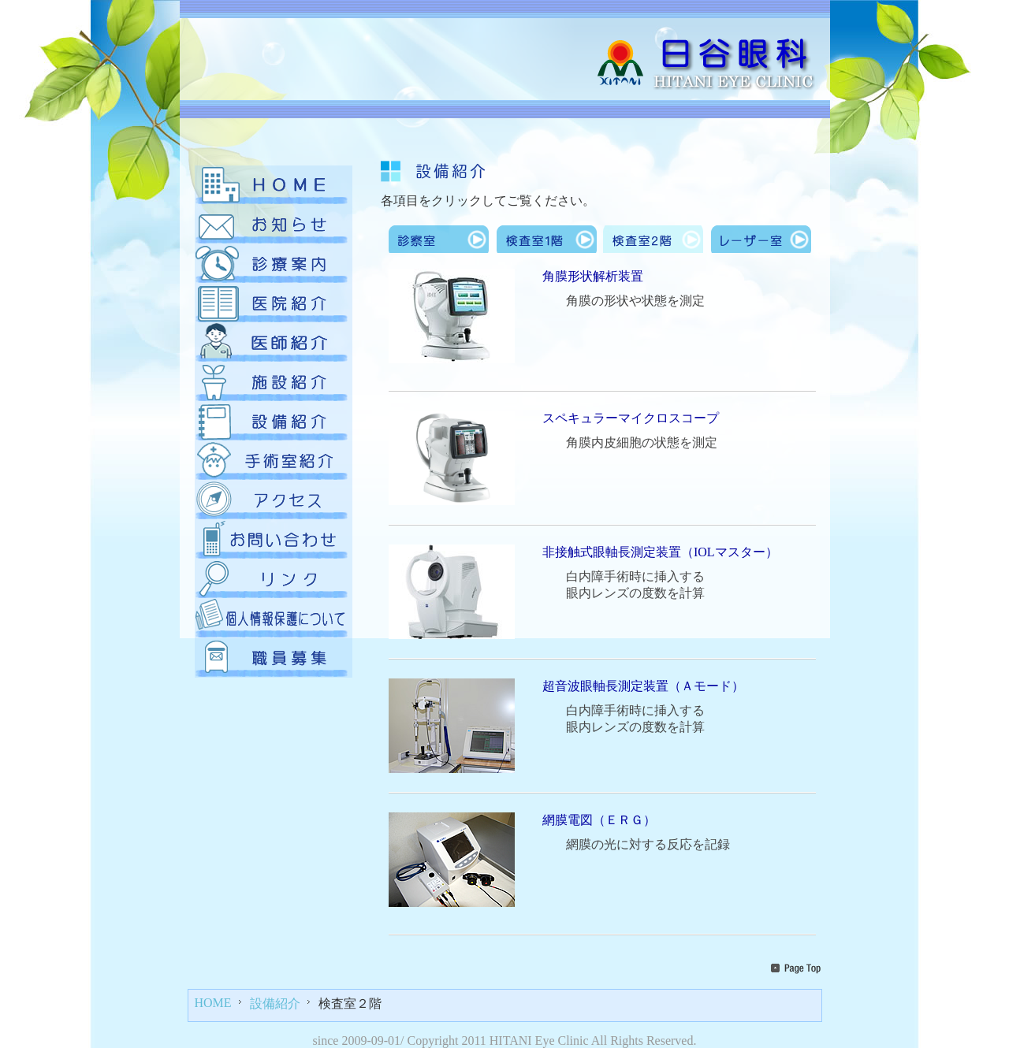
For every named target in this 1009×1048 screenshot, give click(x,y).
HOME (213, 1002)
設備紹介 (275, 1003)
